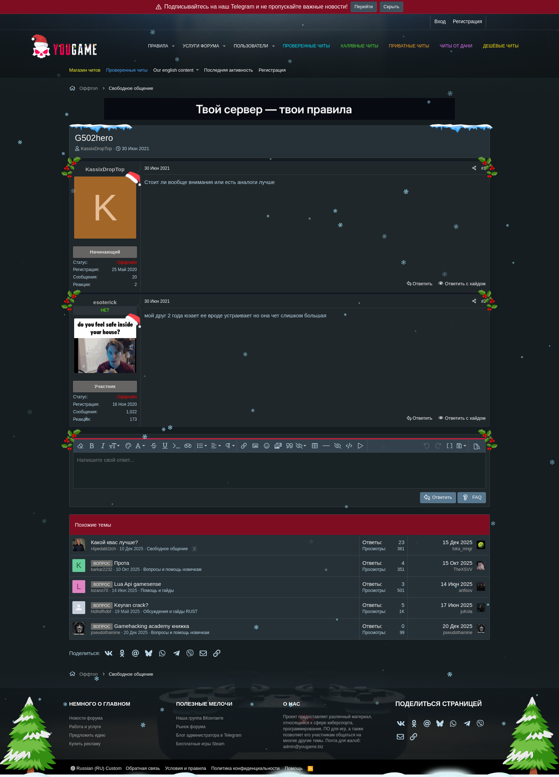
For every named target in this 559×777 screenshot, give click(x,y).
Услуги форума (201, 46)
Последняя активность (228, 70)
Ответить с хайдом (464, 283)
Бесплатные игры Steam (200, 743)
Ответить (422, 283)
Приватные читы (409, 46)
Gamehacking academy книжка (151, 626)
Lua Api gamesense (137, 584)
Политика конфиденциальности (245, 768)
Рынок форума (190, 726)
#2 (483, 301)
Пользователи (251, 46)
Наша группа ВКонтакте (200, 718)
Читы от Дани (456, 46)
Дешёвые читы (501, 46)
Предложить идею (87, 735)
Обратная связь (143, 768)
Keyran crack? (131, 605)
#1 (483, 168)
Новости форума (86, 718)
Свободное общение (167, 548)
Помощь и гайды (157, 590)
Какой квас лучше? (114, 542)
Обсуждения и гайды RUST (170, 611)
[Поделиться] (474, 168)
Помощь (294, 768)
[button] (173, 46)
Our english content (173, 70)
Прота (121, 563)
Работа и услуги (85, 726)
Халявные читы (359, 46)
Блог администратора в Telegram (209, 735)
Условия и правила (185, 768)
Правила (158, 46)
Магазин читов (85, 70)
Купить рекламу (85, 743)
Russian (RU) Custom (96, 768)
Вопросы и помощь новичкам (172, 569)
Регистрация (272, 70)
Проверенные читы (306, 46)
